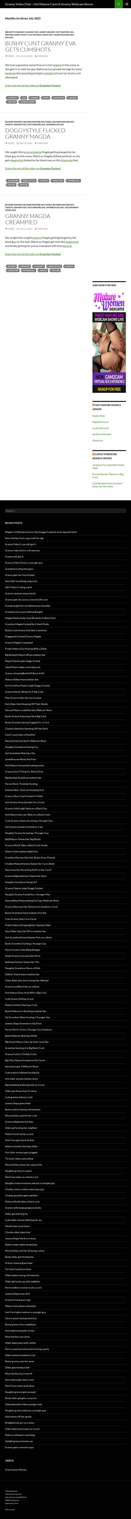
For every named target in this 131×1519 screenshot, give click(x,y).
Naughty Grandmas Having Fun (21, 747)
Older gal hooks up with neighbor (22, 1281)
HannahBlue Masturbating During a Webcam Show (32, 900)
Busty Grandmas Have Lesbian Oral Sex (25, 912)
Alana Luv (97, 440)
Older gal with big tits (16, 1213)
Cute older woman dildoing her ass (23, 1220)
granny (34, 98)
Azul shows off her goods (18, 1416)
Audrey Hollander (102, 434)
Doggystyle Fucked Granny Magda (35, 133)
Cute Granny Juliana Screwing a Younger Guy (29, 820)
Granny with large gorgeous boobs (23, 1207)
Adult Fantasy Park (11, 1503)
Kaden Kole (98, 415)
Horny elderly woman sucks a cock (23, 1287)
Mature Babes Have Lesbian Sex (21, 679)
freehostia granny (11, 1491)
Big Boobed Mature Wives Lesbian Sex (25, 654)
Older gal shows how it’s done (21, 1091)
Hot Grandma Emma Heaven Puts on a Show (28, 937)
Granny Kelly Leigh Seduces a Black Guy (26, 808)
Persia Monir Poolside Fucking (21, 783)
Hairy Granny (47, 32)
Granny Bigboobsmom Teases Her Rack (25, 876)
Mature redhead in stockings (20, 1435)
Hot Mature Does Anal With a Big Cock (25, 992)
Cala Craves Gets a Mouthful (20, 734)
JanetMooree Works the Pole (20, 759)
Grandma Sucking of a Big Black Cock (24, 1048)
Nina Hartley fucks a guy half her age (24, 538)
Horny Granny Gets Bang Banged (22, 949)
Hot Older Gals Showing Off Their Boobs (26, 704)
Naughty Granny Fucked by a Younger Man (27, 894)
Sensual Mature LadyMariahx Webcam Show (28, 710)
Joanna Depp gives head (17, 1103)
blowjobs (13, 181)
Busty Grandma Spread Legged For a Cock (27, 722)
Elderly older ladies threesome (21, 1244)
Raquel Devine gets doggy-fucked (22, 661)
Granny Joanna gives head (18, 1263)
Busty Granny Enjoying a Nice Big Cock (25, 716)
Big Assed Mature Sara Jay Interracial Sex (26, 1041)
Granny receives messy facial (20, 593)
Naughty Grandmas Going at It (21, 882)
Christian (42, 56)
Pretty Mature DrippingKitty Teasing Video (28, 925)
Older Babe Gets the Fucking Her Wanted (26, 980)
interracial (67, 160)
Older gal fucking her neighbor (21, 1127)
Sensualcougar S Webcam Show (21, 1066)
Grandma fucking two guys (19, 568)
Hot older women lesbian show (21, 1078)
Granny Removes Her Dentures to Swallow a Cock (31, 906)
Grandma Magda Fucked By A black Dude (27, 624)
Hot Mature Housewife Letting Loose (24, 765)
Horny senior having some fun (21, 1318)
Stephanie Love (100, 421)
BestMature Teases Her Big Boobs (23, 839)
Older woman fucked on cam (20, 1355)
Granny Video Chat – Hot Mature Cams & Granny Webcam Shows (49, 4)
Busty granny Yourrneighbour (21, 1324)
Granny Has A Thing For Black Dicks (24, 771)
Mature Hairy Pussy (16, 34)
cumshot (49, 73)
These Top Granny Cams (13, 1494)
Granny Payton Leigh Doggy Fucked (24, 888)
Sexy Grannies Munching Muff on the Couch (28, 869)
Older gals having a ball (17, 1367)
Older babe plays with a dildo (20, 1342)
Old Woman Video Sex (40, 34)
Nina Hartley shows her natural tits (23, 1164)
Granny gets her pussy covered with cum (26, 599)
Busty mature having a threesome (22, 1109)
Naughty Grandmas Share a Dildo (22, 968)
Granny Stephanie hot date (19, 1121)
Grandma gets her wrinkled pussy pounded (27, 605)
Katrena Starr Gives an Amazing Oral (24, 790)
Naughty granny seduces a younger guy (25, 1410)
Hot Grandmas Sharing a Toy (20, 753)
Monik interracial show (17, 1226)
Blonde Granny (14, 121)
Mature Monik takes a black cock (22, 1201)
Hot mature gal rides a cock (19, 1379)
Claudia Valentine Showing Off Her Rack (26, 728)
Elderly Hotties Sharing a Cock (21, 1005)
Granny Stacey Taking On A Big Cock (24, 691)
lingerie (57, 65)
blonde (12, 266)
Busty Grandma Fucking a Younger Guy (25, 943)
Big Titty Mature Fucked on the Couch (25, 1060)
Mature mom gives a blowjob (20, 1306)
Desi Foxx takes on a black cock (21, 1177)
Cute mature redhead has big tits (22, 1072)
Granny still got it (14, 556)
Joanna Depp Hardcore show (20, 1238)
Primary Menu (127, 4)
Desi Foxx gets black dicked (19, 1140)
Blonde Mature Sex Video (37, 121)
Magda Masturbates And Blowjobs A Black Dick (30, 618)
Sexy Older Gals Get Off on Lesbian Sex (25, 931)
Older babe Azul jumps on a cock (22, 1428)
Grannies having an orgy (18, 1299)
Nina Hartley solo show (17, 1336)
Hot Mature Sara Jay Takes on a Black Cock (27, 814)
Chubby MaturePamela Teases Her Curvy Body (30, 863)
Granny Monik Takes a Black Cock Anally (26, 845)
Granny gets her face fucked (19, 575)
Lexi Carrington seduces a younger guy (25, 1312)
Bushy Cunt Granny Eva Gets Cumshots (40, 46)
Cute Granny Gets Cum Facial (20, 919)
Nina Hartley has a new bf (18, 1373)
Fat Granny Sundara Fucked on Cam (24, 826)
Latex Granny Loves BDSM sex (16, 1497)
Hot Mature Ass (65, 32)
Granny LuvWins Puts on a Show (22, 986)
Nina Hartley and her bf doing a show (24, 1250)
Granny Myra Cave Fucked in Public (24, 796)
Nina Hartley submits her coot (21, 1115)
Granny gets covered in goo (19, 1447)
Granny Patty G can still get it (20, 544)
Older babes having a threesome (22, 1275)
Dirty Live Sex (10, 1509)
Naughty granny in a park (18, 1170)
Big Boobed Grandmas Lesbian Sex (23, 777)
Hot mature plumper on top (19, 1330)
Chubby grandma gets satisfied (21, 1195)
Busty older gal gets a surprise (21, 1398)
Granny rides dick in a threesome (22, 550)
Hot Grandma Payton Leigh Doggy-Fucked (27, 685)
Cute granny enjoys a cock (19, 1097)
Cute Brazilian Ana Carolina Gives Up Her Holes (107, 485)
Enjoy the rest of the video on (32, 85)
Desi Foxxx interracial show (19, 1385)
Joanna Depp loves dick (17, 1293)
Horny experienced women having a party (27, 1349)
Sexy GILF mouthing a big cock (21, 581)
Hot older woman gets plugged (21, 1152)
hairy (46, 98)
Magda (11, 185)
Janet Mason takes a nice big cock (22, 667)
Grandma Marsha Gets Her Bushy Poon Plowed (30, 857)
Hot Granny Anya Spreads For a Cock (24, 802)
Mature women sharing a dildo (21, 1146)
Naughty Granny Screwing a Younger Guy (27, 833)
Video (11, 56)
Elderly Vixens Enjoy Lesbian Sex (22, 974)
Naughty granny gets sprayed (20, 1392)
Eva (24, 98)
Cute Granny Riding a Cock (19, 998)
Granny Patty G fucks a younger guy (24, 562)
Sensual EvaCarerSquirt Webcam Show (25, 740)
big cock (67, 245)
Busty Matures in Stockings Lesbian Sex (25, 1011)
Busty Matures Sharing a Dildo (21, 1035)
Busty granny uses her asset (19, 1361)
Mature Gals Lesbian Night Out (21, 851)
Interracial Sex (55, 124)
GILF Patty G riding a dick (18, 587)
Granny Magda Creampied (27, 219)
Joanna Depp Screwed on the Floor (23, 1023)
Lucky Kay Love (100, 428)
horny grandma (32, 152)
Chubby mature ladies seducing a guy (24, 1189)
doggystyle (17, 160)
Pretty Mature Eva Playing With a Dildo (26, 648)
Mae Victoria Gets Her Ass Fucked (23, 697)
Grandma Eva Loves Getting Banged (23, 611)
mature (12, 102)
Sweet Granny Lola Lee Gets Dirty (22, 955)
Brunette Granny (15, 32)
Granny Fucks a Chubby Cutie (21, 1054)
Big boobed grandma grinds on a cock (25, 1084)
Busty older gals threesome (19, 1256)
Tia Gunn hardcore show (18, 1269)
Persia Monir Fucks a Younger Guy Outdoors (28, 1029)
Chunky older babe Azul (17, 1232)
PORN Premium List (12, 1500)
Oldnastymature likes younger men (23, 1404)
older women (27, 102)
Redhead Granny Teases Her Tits (22, 962)
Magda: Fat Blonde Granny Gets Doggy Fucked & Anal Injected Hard (41, 532)
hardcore (10, 73)
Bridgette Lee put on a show (19, 1422)
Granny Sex (32, 32)
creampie (25, 266)
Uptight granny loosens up (19, 1441)
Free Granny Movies (15, 1469)
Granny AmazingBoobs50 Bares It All (24, 673)
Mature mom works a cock (19, 1134)
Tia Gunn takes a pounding (19, 1158)
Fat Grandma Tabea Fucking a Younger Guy (27, 1017)
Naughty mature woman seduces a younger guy (30, 1183)
